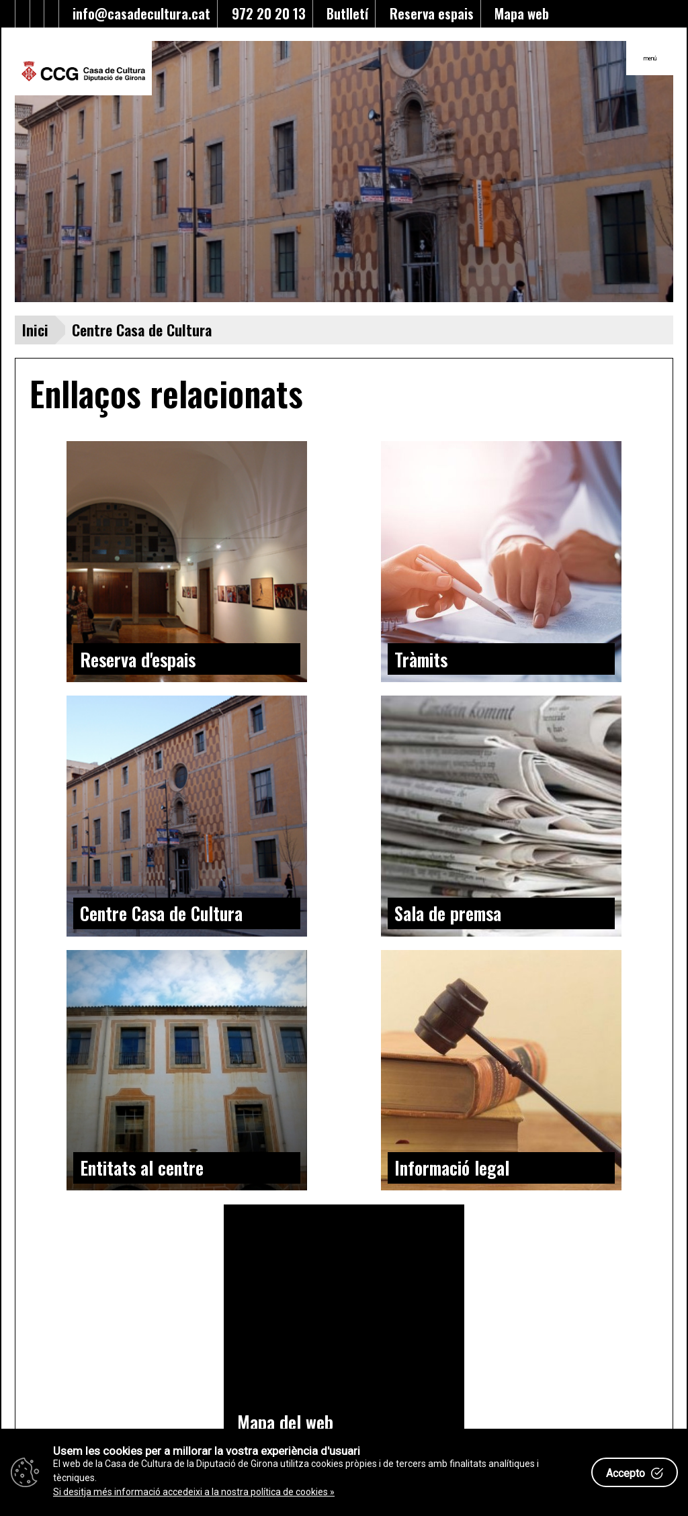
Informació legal (451, 1167)
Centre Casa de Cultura (161, 913)
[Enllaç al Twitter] (8, 14)
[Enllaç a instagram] (51, 14)
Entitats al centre (142, 1167)
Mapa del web (285, 1422)
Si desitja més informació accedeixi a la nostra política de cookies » (194, 1491)
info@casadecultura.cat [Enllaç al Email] (138, 13)
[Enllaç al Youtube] (37, 14)
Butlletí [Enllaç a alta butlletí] (344, 13)
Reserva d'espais (138, 659)
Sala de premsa (447, 913)
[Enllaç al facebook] (22, 14)
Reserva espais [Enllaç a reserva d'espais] (428, 13)
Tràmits (420, 659)
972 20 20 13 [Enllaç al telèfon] (265, 13)
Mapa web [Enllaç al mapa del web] (518, 13)
